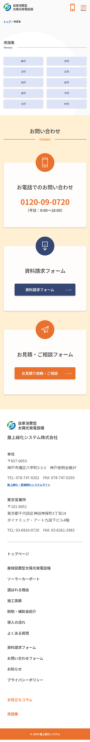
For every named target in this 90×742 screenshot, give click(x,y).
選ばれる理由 (18, 590)
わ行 (66, 104)
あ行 (23, 61)
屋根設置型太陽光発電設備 (29, 568)
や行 (66, 93)
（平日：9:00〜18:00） (45, 204)
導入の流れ (16, 623)
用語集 (13, 716)
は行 (66, 82)
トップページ (18, 553)
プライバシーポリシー (26, 681)
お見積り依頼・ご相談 (39, 373)
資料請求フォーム (40, 289)
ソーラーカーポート (24, 579)
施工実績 (14, 601)
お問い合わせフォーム (26, 659)
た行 (66, 71)
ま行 (23, 93)
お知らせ (14, 670)
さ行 (23, 71)
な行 (23, 82)
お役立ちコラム (20, 701)
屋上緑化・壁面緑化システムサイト (30, 485)
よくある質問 (18, 634)
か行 (66, 61)
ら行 (23, 104)
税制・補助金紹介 (22, 612)
